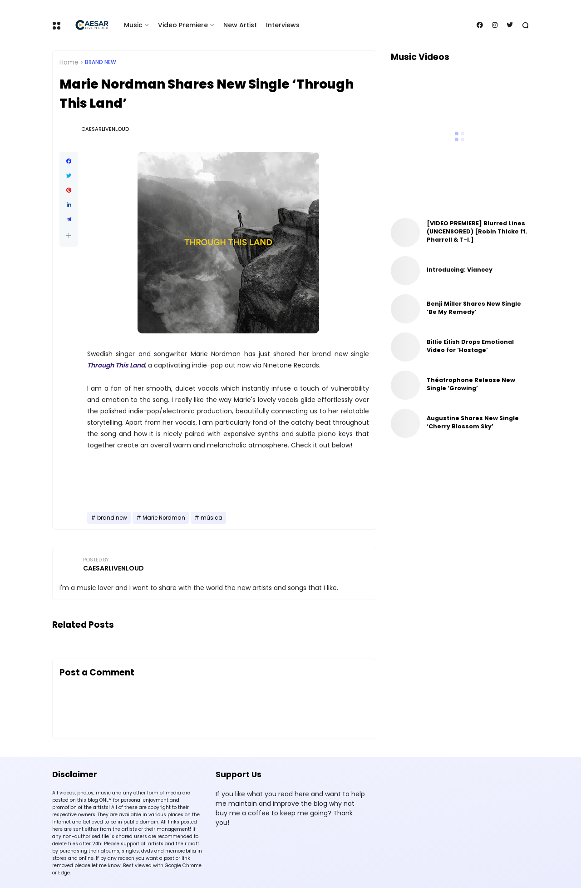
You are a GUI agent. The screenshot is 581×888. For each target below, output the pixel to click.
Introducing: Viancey (459, 269)
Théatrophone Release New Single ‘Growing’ (471, 384)
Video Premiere (183, 25)
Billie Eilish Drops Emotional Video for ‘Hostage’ (470, 346)
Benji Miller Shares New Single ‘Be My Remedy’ (474, 308)
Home (69, 62)
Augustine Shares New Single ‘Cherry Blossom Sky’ (473, 422)
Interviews (283, 25)
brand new (100, 62)
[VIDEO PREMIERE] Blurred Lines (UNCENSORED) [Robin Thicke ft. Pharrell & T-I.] (477, 231)
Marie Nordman (164, 517)
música (211, 517)
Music (133, 25)
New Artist (240, 25)
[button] (68, 235)
